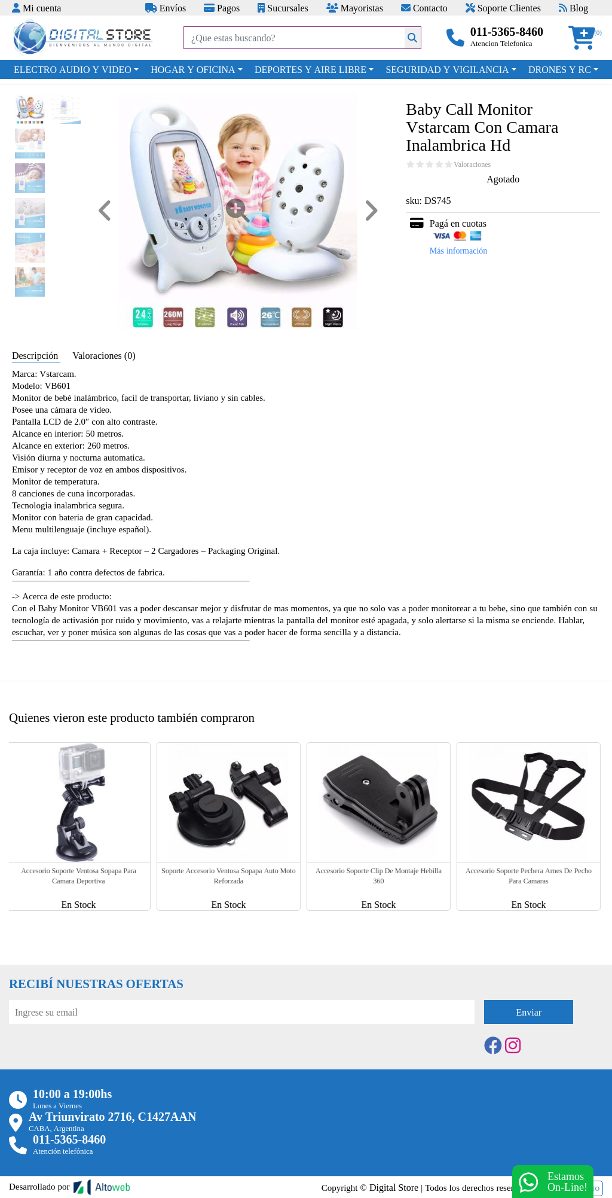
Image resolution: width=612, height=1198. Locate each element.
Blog (573, 7)
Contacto (424, 7)
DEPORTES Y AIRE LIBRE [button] (310, 69)
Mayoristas (354, 7)
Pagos (222, 7)
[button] (585, 38)
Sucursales (283, 7)
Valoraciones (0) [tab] (103, 355)
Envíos (165, 7)
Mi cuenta (36, 7)
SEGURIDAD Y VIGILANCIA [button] (447, 69)
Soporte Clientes (503, 7)
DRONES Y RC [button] (559, 69)
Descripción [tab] (36, 355)
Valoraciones (472, 164)
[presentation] (100, 1057)
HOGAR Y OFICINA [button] (193, 69)
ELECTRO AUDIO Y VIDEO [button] (72, 69)
